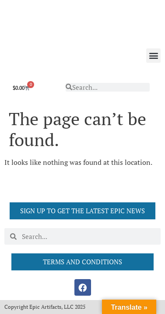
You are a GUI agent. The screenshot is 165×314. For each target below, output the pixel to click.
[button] (153, 55)
